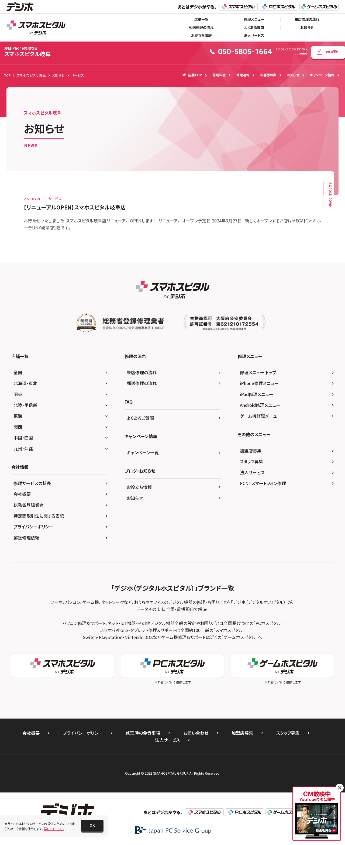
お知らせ (306, 27)
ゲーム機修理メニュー (260, 416)
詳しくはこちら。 (54, 828)
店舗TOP (192, 75)
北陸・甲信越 (25, 405)
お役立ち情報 (201, 35)
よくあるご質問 (140, 418)
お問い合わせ (195, 733)
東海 (17, 416)
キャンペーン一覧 (143, 452)
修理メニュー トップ (258, 372)
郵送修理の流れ (201, 27)
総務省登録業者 (28, 505)
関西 (17, 427)
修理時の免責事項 (143, 733)
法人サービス (254, 35)
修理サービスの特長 (32, 483)
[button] (92, 826)
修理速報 (242, 75)
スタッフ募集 (251, 461)
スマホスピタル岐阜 (27, 51)
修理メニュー (254, 19)
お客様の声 (268, 75)
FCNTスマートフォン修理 (263, 483)
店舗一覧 (201, 19)
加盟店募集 (250, 451)
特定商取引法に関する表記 (38, 516)
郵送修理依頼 (26, 538)
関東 (17, 394)
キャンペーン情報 (322, 75)
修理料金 (219, 75)
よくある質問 (254, 27)
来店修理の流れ (307, 19)
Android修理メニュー (260, 405)
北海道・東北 (25, 383)
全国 (17, 372)
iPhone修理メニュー (259, 383)
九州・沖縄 (23, 449)
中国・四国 (23, 438)
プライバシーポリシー (33, 527)
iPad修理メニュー (256, 394)
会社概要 (22, 494)
